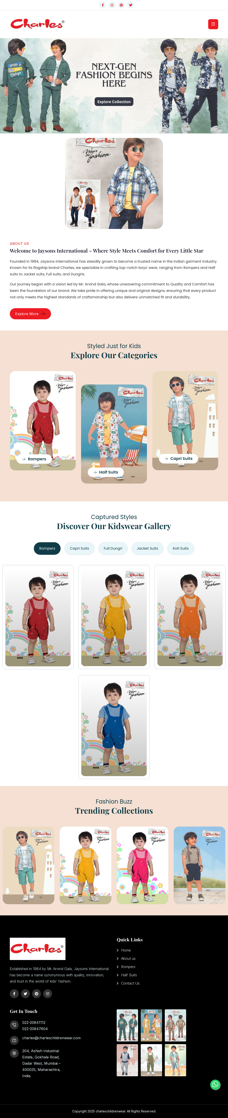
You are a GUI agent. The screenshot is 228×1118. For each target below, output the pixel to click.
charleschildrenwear (110, 1111)
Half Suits (105, 472)
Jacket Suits (147, 548)
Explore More (27, 314)
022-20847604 (35, 1029)
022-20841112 (33, 1022)
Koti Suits (181, 548)
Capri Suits (179, 458)
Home (126, 950)
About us (128, 958)
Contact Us (130, 983)
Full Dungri (113, 548)
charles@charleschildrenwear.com (51, 1038)
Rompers (34, 459)
